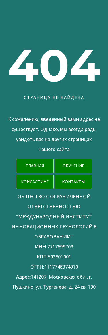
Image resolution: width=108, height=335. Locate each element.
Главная (35, 166)
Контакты (73, 181)
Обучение (73, 166)
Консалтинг (35, 181)
